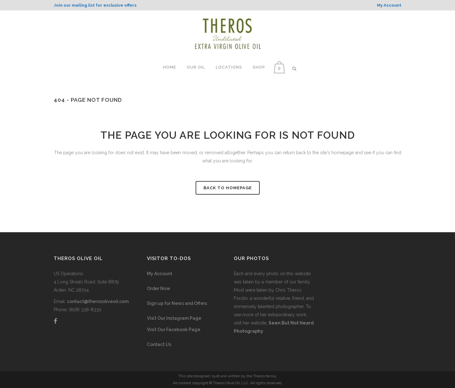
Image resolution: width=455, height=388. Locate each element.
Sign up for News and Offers (177, 303)
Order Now (158, 288)
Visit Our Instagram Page (174, 318)
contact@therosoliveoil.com (98, 301)
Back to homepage (227, 187)
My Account (159, 273)
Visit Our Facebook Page (173, 329)
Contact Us (159, 344)
